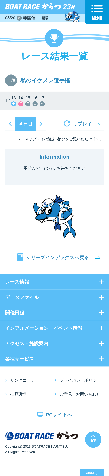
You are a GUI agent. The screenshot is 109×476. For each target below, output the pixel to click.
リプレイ (82, 123)
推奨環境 (18, 394)
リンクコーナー (24, 380)
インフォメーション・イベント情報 (43, 328)
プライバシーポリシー (80, 380)
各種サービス (19, 358)
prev (10, 124)
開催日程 (14, 312)
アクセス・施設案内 (26, 343)
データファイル (22, 297)
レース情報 (17, 282)
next (41, 124)
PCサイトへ (59, 414)
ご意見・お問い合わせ (80, 394)
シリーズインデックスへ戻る (57, 257)
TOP (93, 440)
